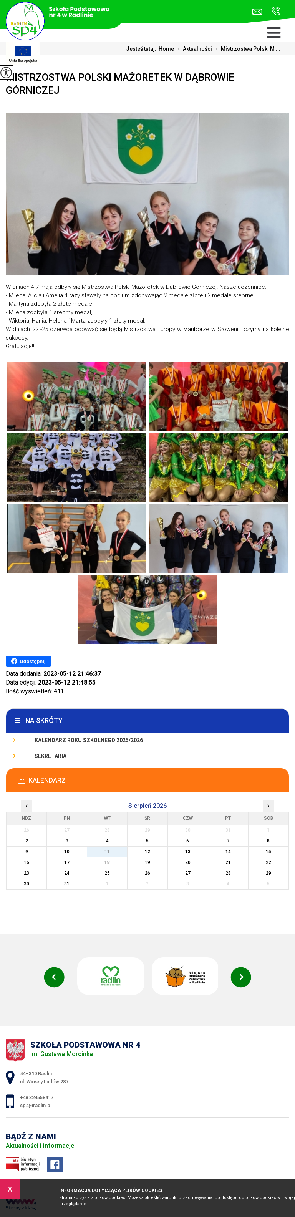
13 (188, 851)
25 (107, 873)
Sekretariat (52, 756)
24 (67, 873)
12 (147, 851)
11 (107, 851)
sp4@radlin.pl (257, 12)
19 (147, 862)
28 (228, 873)
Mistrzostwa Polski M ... (246, 48)
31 (67, 884)
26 (147, 873)
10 (67, 851)
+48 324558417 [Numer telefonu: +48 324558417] (36, 1097)
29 (268, 873)
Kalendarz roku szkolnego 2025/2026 (89, 740)
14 (228, 851)
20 (188, 862)
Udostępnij (28, 661)
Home (166, 48)
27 (188, 873)
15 (268, 851)
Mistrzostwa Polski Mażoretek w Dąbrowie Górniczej (120, 83)
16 (26, 862)
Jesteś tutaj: (142, 48)
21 (228, 862)
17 (67, 862)
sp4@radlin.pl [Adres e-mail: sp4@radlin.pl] (35, 1105)
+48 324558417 (276, 11)
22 (268, 862)
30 (26, 884)
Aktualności (193, 48)
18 (107, 862)
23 (26, 873)
